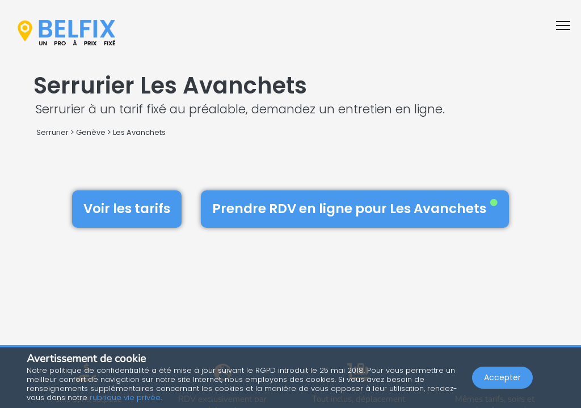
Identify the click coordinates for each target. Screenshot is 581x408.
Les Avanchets (139, 132)
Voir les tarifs (126, 208)
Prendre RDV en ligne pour (355, 208)
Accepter (502, 377)
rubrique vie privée (125, 397)
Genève (91, 132)
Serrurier (52, 132)
